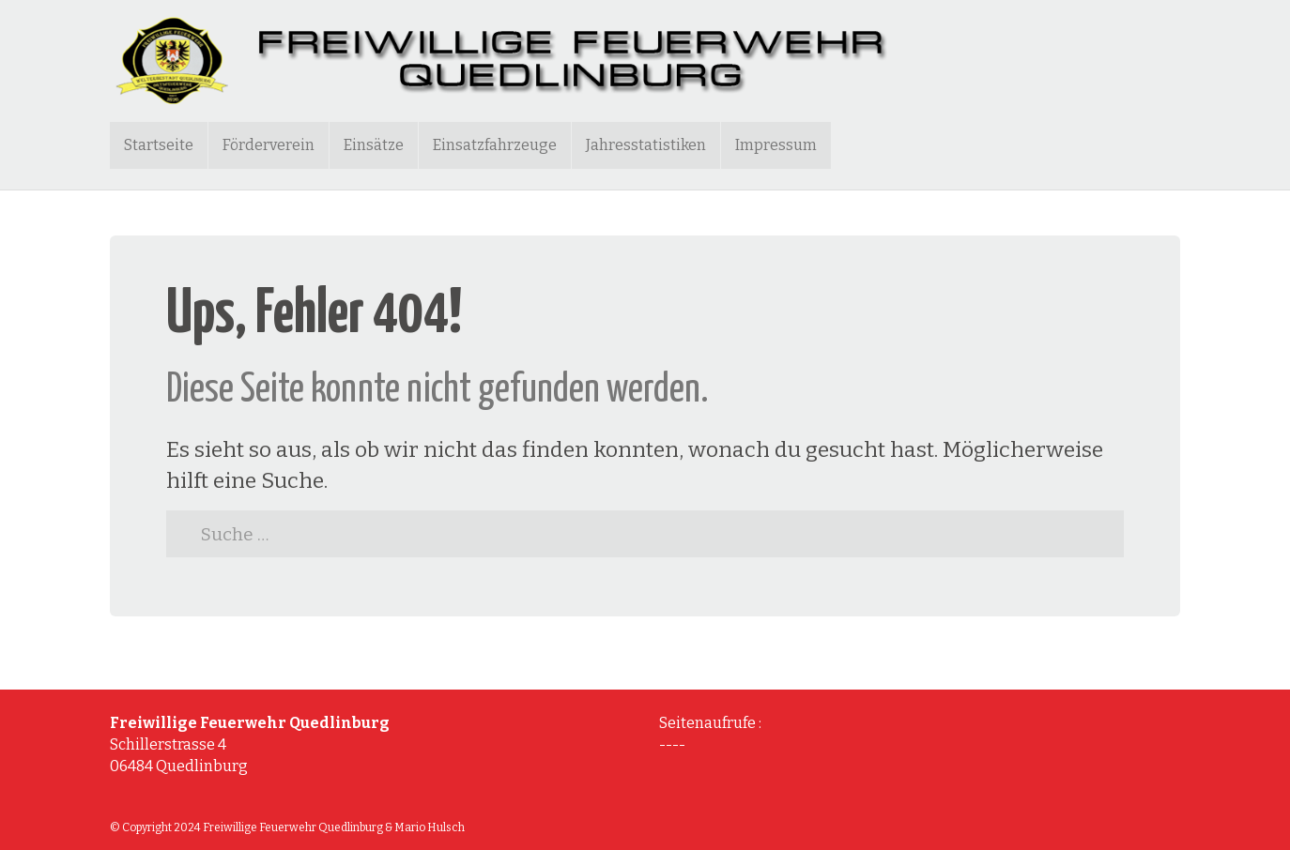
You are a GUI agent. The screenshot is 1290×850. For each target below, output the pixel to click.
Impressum (776, 145)
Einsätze (374, 145)
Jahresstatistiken (646, 145)
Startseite (158, 145)
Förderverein (269, 145)
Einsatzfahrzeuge (495, 145)
